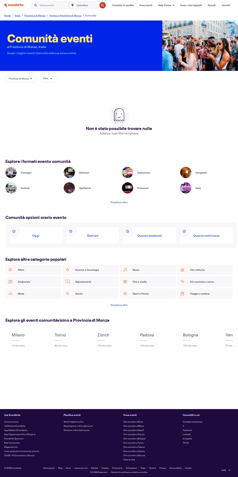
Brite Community (12, 442)
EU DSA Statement (99, 472)
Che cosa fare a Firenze (134, 434)
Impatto (105, 467)
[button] (166, 5)
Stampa (94, 467)
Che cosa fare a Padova (134, 446)
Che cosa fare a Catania (134, 451)
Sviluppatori (131, 467)
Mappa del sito (11, 446)
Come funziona (11, 421)
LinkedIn (187, 434)
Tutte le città (129, 459)
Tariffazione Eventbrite (14, 425)
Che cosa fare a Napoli (133, 430)
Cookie (188, 467)
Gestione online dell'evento (77, 430)
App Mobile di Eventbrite (15, 430)
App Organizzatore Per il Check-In (20, 434)
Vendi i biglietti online (74, 421)
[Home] (14, 5)
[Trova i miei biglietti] (191, 5)
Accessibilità (176, 467)
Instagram (187, 438)
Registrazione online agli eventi (78, 425)
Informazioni (49, 467)
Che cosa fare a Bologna (134, 438)
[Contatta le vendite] (123, 5)
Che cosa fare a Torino (133, 442)
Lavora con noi (81, 467)
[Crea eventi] (146, 5)
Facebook (187, 430)
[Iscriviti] (226, 5)
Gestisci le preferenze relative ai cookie (129, 472)
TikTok (186, 442)
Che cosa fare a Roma (133, 421)
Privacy (162, 467)
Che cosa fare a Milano (133, 425)
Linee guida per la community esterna (21, 451)
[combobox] (87, 5)
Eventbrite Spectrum (14, 438)
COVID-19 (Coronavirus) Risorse (19, 455)
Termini (152, 467)
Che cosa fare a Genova (134, 455)
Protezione (117, 467)
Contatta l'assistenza (192, 421)
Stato (143, 467)
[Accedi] (211, 5)
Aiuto (68, 467)
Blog (60, 467)
